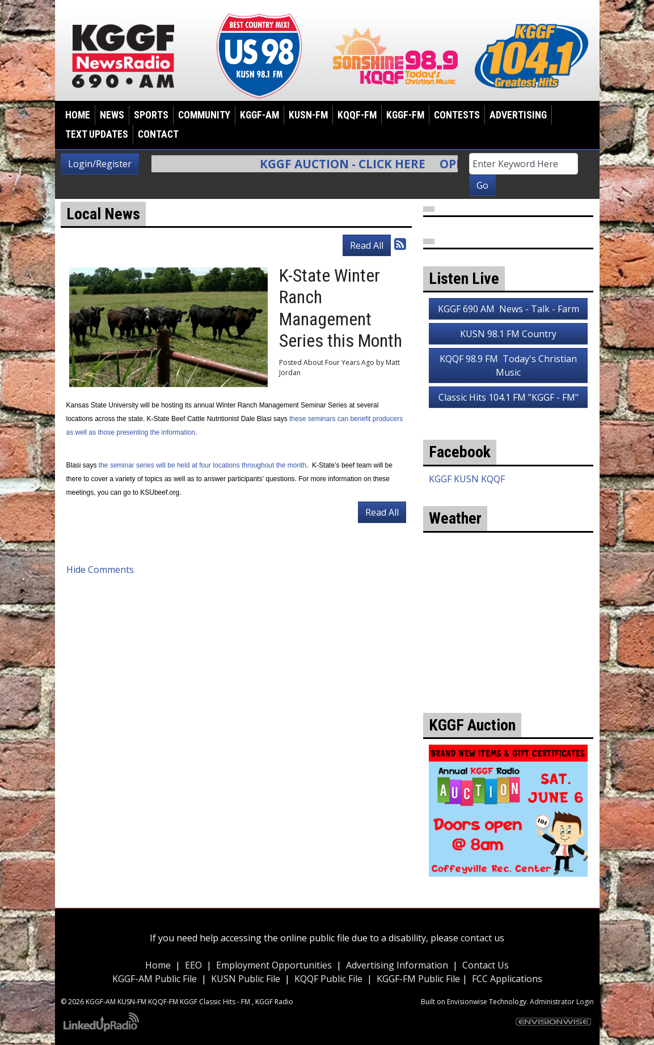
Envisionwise (467, 1001)
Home (77, 115)
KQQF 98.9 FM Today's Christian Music (508, 365)
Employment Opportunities (274, 965)
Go (482, 185)
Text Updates (96, 134)
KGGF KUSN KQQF (467, 479)
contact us (482, 938)
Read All (366, 245)
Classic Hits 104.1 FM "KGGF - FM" (508, 397)
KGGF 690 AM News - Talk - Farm (508, 309)
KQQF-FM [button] (357, 115)
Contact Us (485, 965)
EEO (193, 965)
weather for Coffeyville (508, 662)
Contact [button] (158, 134)
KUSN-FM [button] (308, 115)
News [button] (112, 115)
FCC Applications (507, 978)
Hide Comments (100, 569)
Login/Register (100, 164)
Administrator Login (562, 1001)
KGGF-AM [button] (259, 115)
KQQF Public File (328, 978)
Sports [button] (151, 115)
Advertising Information (397, 965)
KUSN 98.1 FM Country (508, 334)
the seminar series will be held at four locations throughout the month (202, 465)
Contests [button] (457, 115)
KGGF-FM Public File (419, 978)
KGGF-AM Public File (154, 978)
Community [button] (204, 115)
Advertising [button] (518, 115)
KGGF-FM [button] (405, 115)
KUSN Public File (245, 978)
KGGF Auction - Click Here (349, 164)
